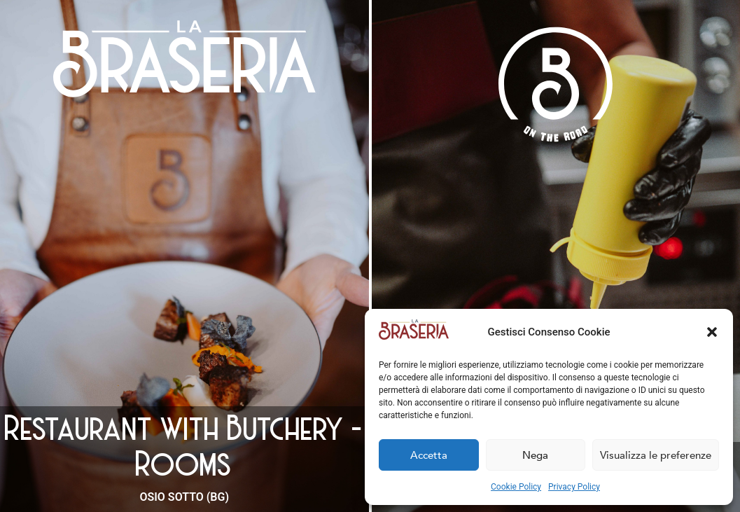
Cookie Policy (516, 487)
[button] (712, 332)
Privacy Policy (574, 487)
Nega (535, 455)
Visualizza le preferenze (655, 455)
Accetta (428, 455)
